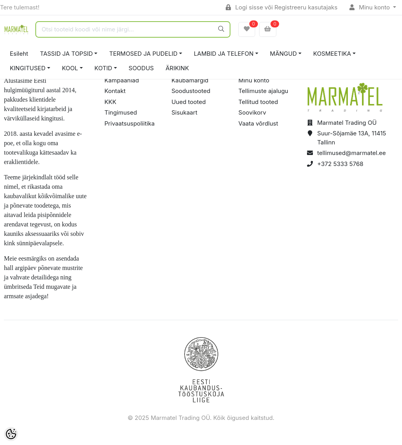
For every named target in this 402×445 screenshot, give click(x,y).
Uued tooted (189, 102)
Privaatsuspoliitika (129, 123)
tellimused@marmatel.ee (351, 153)
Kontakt (115, 91)
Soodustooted (191, 91)
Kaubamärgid (190, 80)
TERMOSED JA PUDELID (143, 53)
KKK (110, 102)
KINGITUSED (28, 68)
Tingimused (120, 112)
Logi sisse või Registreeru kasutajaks (282, 7)
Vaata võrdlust (258, 123)
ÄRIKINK (177, 68)
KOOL (70, 68)
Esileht (19, 53)
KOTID (103, 68)
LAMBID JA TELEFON (224, 53)
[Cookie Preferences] (11, 434)
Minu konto (370, 7)
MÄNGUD (283, 53)
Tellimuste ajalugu (263, 91)
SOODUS (141, 68)
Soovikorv (252, 112)
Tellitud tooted (258, 102)
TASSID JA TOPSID (66, 53)
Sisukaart (184, 112)
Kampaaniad (121, 80)
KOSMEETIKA (332, 53)
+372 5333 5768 (340, 164)
